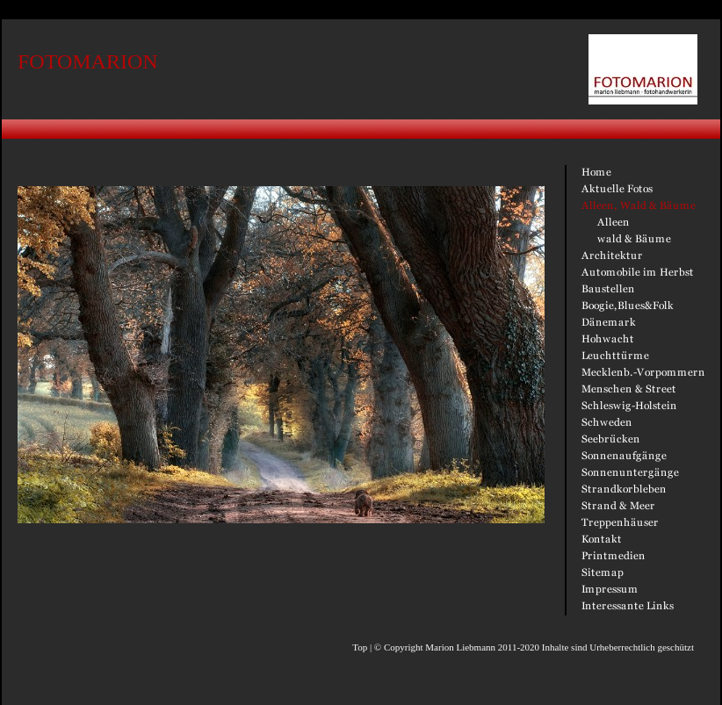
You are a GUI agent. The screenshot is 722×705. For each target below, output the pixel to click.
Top (359, 647)
